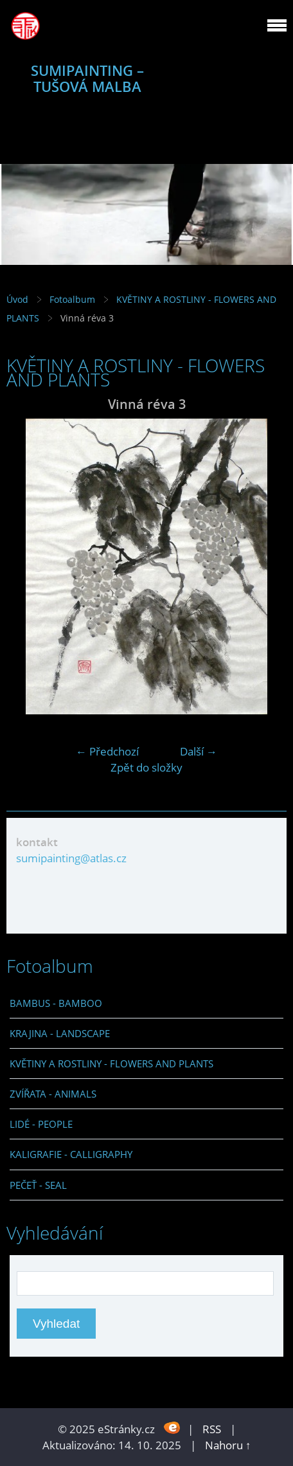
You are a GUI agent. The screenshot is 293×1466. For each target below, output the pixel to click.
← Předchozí (107, 751)
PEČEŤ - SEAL (38, 1185)
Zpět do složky (146, 767)
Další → (198, 751)
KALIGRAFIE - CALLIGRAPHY (71, 1154)
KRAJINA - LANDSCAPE (60, 1033)
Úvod (17, 299)
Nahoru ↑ (228, 1445)
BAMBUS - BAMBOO (56, 1003)
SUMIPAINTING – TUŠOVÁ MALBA (87, 78)
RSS (211, 1429)
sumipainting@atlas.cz (71, 858)
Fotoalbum (72, 299)
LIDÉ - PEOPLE (41, 1124)
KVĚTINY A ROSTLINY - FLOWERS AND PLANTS (111, 1063)
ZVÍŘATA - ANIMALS (53, 1093)
